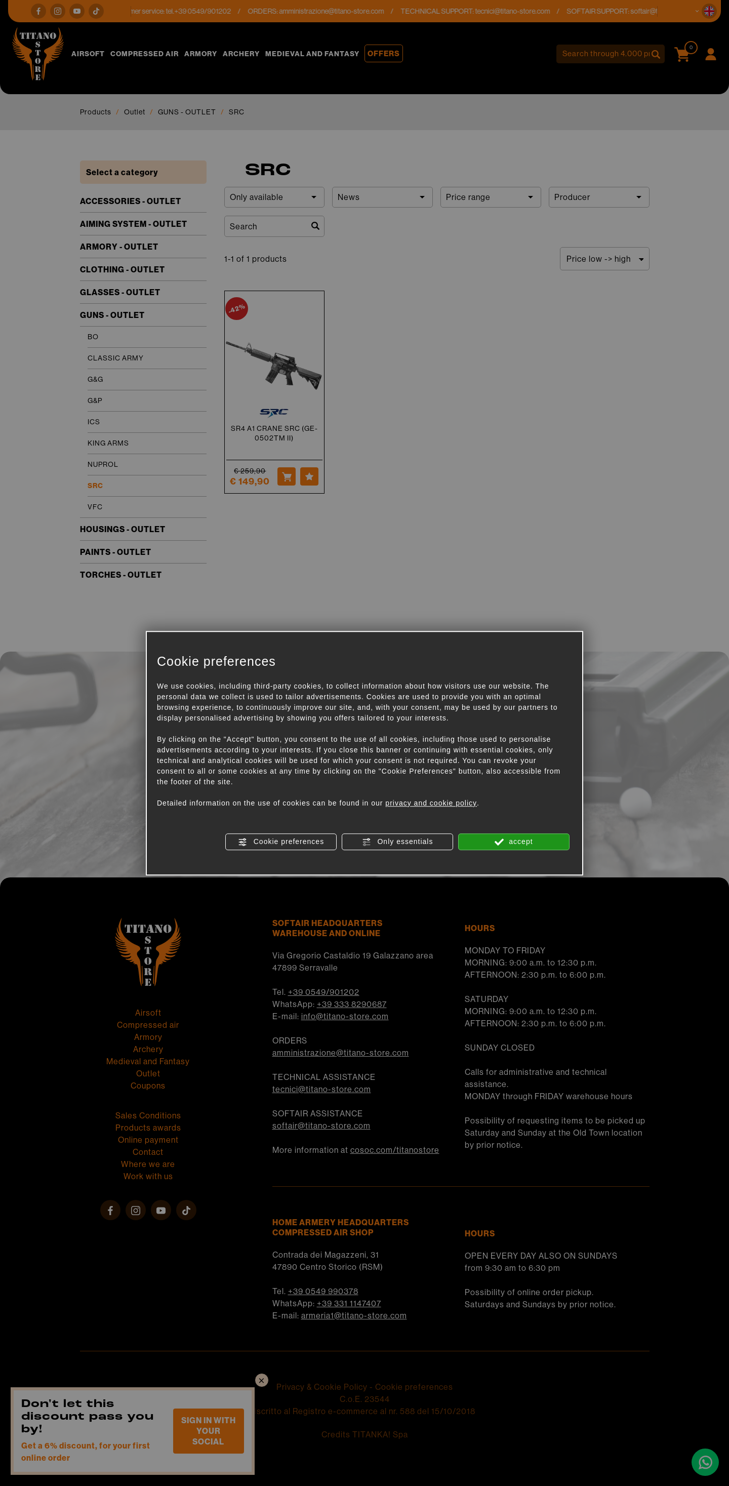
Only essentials (397, 842)
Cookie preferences (281, 842)
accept (514, 842)
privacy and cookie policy (431, 803)
